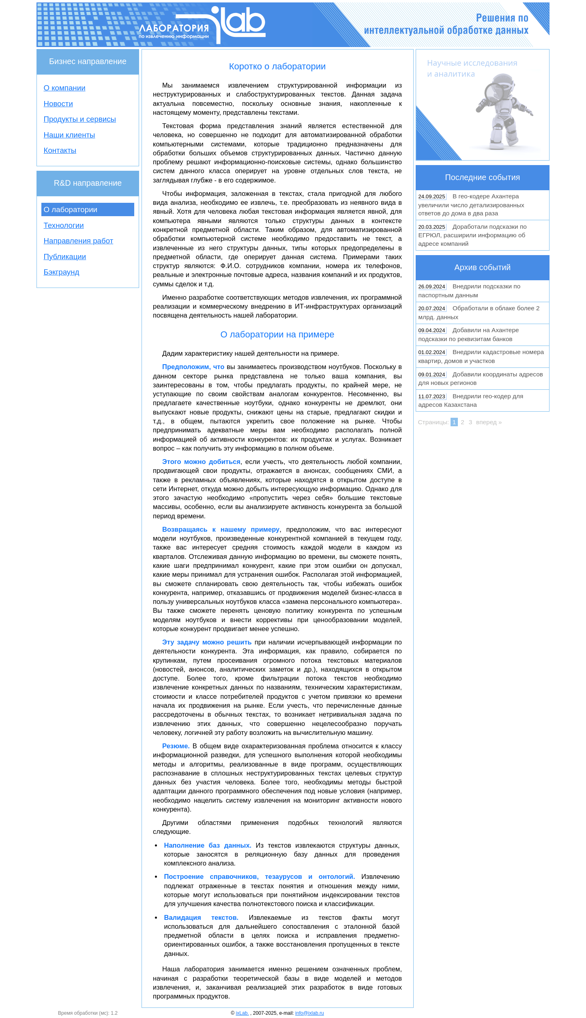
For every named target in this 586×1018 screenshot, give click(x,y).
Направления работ (79, 240)
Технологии (64, 225)
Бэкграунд (61, 272)
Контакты (60, 150)
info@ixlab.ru (309, 1013)
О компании (65, 88)
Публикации (65, 256)
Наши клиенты (69, 135)
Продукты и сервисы (80, 119)
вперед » (489, 422)
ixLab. (242, 1013)
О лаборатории (71, 209)
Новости (58, 103)
